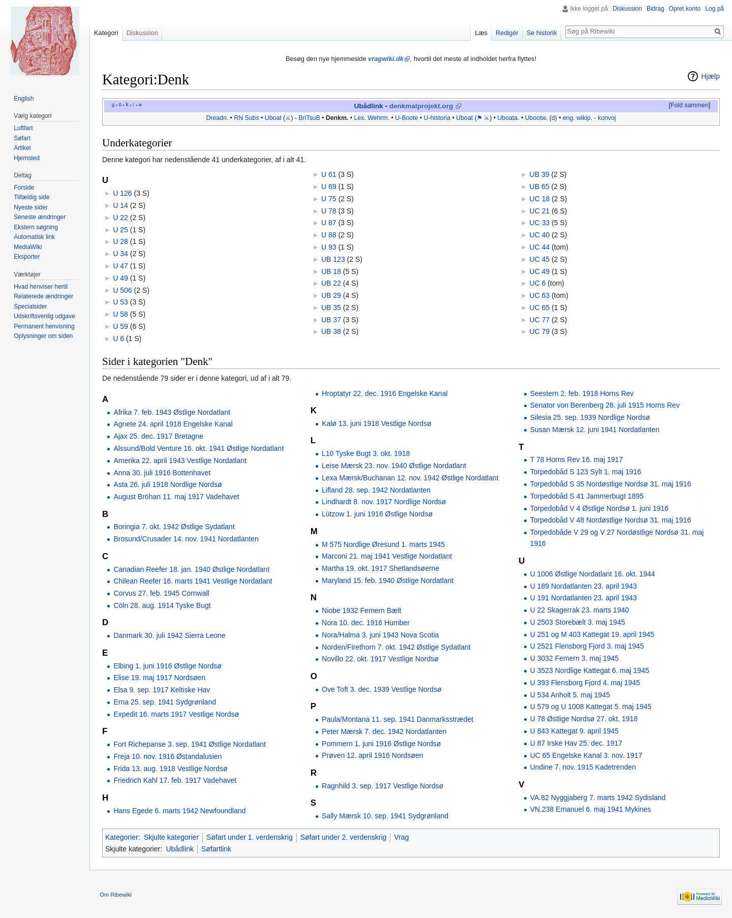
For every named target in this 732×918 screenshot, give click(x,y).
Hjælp (710, 76)
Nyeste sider (31, 207)
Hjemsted (27, 158)
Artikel (22, 147)
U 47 (120, 266)
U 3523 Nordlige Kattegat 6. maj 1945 (589, 670)
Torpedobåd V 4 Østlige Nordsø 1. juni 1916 (599, 508)
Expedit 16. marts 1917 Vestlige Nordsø (176, 714)
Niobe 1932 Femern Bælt (361, 610)
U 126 (122, 193)
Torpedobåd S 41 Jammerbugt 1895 (587, 496)
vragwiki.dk (386, 59)
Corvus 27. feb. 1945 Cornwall (161, 593)
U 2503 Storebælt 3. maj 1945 (577, 622)
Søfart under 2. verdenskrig (343, 837)
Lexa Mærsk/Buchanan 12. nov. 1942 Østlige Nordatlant (410, 478)
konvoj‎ (607, 117)
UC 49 (540, 271)
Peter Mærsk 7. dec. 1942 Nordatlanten (384, 731)
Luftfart (23, 128)
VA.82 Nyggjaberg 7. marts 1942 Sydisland (598, 797)
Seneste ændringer (40, 217)
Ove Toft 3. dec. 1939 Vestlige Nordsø (382, 689)
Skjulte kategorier (171, 837)
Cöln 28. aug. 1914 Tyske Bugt (161, 605)
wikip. (584, 117)
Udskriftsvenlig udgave (44, 316)
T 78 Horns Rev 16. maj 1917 (576, 459)
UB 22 (331, 283)
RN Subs (246, 117)
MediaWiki (28, 247)
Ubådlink (368, 106)
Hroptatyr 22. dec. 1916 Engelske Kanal (385, 393)
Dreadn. (217, 117)
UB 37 (331, 320)
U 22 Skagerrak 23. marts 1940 (579, 610)
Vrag (401, 837)
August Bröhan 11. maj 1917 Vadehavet (176, 497)
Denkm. (337, 117)
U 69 (329, 186)
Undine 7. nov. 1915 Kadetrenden (583, 767)
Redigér (507, 33)
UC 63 (540, 295)
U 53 (120, 302)
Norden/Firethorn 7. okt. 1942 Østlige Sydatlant (396, 647)
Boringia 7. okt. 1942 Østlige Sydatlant (173, 527)
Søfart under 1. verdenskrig (249, 837)
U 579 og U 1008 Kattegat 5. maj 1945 (591, 706)
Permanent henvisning (44, 326)
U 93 (329, 247)
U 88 (329, 235)
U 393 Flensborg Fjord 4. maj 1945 (585, 683)
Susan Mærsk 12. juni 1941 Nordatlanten (594, 429)
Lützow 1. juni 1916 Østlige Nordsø (377, 514)
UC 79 (540, 331)
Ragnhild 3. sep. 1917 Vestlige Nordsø (382, 786)
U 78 (329, 211)
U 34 (120, 254)
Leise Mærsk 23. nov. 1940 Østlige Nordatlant (394, 466)
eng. (569, 117)
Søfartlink (216, 849)
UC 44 (540, 247)
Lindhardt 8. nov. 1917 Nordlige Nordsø (384, 502)
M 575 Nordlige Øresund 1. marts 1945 (383, 544)
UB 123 (333, 259)
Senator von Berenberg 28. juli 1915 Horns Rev (605, 405)
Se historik (542, 33)
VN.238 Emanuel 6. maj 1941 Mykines (590, 809)
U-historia (437, 117)
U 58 (120, 314)
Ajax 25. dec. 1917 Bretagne (158, 436)
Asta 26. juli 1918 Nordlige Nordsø (167, 484)
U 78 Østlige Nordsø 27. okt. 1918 (584, 719)
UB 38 (331, 331)
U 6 (118, 338)
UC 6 (538, 283)
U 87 (329, 223)
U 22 (120, 217)
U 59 (120, 326)
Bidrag (655, 8)
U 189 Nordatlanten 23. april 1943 (583, 586)
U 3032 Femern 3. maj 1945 (574, 658)
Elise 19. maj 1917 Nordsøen (159, 678)
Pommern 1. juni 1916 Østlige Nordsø (381, 744)
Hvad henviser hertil (41, 286)
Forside (24, 187)
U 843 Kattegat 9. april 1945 (574, 731)
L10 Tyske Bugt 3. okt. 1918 (366, 453)
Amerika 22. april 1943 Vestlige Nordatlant (179, 460)
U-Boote (406, 117)
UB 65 (540, 186)
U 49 (120, 278)
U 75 (329, 199)
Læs (481, 33)
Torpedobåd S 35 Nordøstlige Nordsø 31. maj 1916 (610, 484)
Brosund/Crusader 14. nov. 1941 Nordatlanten (185, 539)
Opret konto (685, 8)
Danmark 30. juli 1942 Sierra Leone (169, 635)
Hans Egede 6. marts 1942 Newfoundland (179, 811)
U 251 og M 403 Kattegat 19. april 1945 (592, 634)
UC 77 (540, 320)
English (24, 98)
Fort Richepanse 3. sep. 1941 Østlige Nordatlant (189, 744)
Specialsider (30, 306)
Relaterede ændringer (43, 296)
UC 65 (540, 307)
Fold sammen (689, 105)
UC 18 (540, 199)
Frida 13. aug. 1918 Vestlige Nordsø (170, 768)
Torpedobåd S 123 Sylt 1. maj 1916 (586, 472)
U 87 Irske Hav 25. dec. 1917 (576, 743)
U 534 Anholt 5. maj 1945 (570, 695)
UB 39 (540, 174)
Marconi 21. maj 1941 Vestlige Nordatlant (387, 556)
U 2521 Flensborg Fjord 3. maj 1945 (587, 646)
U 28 (120, 241)
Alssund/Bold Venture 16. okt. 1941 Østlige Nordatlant (198, 448)
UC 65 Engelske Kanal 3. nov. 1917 (586, 755)
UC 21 (540, 211)
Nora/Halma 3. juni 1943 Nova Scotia (380, 635)
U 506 (122, 290)
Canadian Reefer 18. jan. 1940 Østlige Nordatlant (191, 569)
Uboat (273, 117)
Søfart (22, 138)
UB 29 (331, 295)
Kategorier (121, 837)
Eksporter (27, 256)
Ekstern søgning (36, 227)
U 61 (329, 174)
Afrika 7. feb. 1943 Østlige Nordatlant (171, 412)
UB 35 (331, 307)
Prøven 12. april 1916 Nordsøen (372, 755)
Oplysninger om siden (43, 336)
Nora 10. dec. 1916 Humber (366, 623)
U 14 (120, 205)
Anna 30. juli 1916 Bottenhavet (161, 473)
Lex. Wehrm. (371, 117)
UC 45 (540, 259)
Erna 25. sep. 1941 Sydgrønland (164, 702)
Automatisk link (34, 236)
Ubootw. (536, 117)
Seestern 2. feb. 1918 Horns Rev (582, 393)
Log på (714, 8)
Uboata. (508, 117)
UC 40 (540, 235)
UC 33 (540, 223)
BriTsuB (309, 117)
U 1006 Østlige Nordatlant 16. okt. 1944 (592, 574)
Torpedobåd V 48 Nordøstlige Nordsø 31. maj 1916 (610, 520)
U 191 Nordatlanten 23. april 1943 (583, 598)
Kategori (106, 33)
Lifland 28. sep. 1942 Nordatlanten (376, 490)
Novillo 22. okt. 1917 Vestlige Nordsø (380, 659)
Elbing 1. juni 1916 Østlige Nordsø (167, 666)
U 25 (120, 230)
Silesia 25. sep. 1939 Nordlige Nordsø (590, 417)
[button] (689, 106)
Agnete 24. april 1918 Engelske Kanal (172, 424)
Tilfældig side (31, 197)
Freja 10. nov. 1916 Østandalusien (167, 756)
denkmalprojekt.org (421, 106)
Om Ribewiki (116, 895)
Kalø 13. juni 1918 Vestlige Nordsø (377, 423)
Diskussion (627, 8)
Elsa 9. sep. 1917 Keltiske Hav (161, 690)
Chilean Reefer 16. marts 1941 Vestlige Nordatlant (192, 581)
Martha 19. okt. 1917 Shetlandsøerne (380, 568)
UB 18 (331, 271)
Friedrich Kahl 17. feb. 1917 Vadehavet (174, 780)
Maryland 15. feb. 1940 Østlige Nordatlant (387, 580)
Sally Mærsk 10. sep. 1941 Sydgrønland (385, 816)
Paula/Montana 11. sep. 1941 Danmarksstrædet (397, 719)
